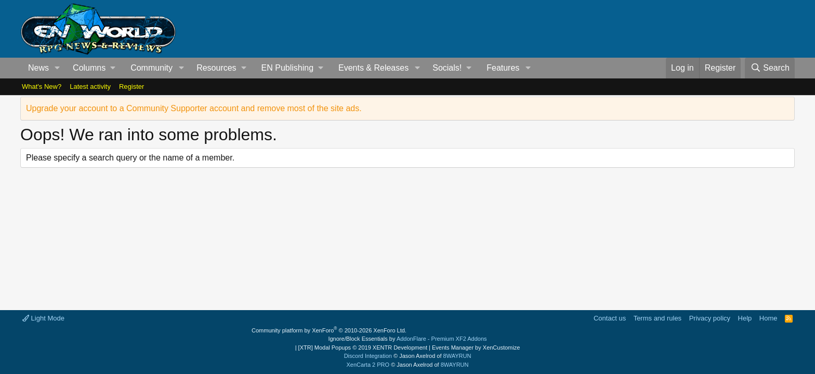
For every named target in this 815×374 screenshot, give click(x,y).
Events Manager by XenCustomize (476, 347)
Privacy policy (709, 318)
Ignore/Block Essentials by (407, 339)
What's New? (41, 86)
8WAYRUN (457, 356)
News (38, 67)
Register (131, 86)
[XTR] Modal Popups (362, 347)
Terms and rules (657, 318)
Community (151, 67)
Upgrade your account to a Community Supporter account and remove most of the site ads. (194, 108)
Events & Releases (373, 67)
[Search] (770, 68)
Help (745, 318)
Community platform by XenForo (329, 330)
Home (768, 318)
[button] (57, 68)
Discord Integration (368, 356)
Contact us (610, 318)
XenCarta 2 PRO (368, 365)
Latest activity (90, 86)
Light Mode (43, 318)
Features (503, 67)
